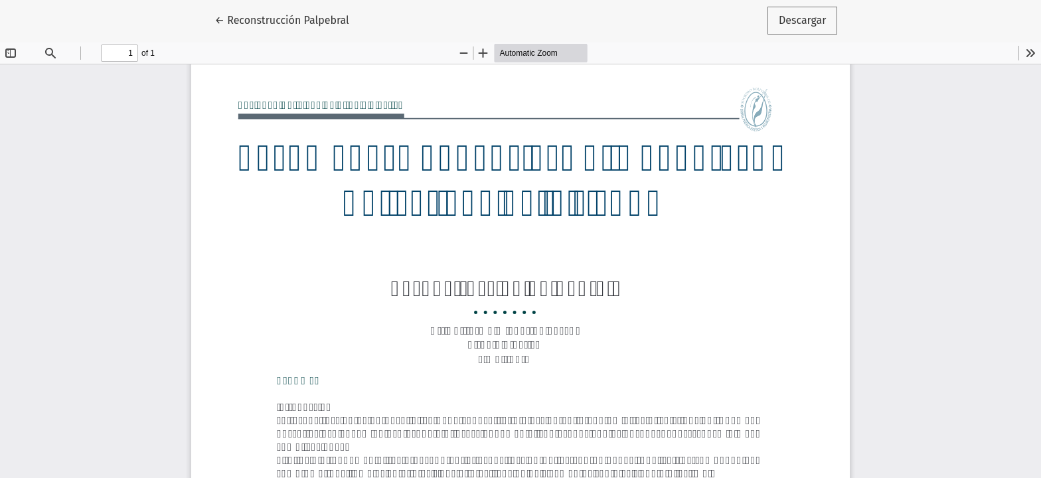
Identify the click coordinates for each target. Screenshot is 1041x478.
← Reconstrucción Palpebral (287, 19)
